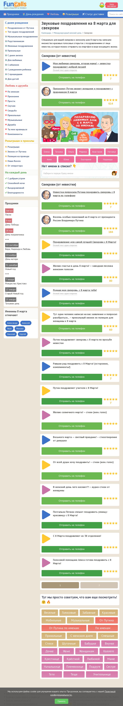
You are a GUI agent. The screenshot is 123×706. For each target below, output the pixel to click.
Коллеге (108, 643)
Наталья (112, 150)
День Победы (12, 224)
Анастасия (97, 150)
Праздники (13, 14)
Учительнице (102, 667)
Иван (9, 328)
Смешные (107, 628)
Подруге (94, 659)
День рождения (35, 14)
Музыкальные (15, 120)
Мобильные (53, 613)
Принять (61, 701)
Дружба (12, 124)
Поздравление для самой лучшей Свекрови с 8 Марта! (84, 239)
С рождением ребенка (19, 69)
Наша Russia (14, 161)
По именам (13, 91)
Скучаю (11, 105)
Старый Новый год (14, 293)
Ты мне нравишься (17, 129)
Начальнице (52, 659)
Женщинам (86, 643)
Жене (66, 643)
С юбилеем (13, 64)
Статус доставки (94, 14)
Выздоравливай (16, 187)
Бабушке (90, 636)
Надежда (107, 158)
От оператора (15, 165)
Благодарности (16, 192)
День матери (11, 259)
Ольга (71, 150)
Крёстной (73, 651)
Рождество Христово (16, 283)
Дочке (49, 643)
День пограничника (14, 234)
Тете (52, 667)
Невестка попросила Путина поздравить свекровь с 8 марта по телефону (84, 192)
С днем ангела (15, 55)
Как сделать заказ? (15, 685)
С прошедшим (15, 74)
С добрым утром (16, 178)
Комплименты (15, 134)
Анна (49, 158)
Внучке (109, 636)
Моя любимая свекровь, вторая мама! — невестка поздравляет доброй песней (81, 65)
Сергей (23, 334)
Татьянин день (12, 303)
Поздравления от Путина (21, 27)
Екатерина (86, 158)
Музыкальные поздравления (23, 36)
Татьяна (59, 150)
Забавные (88, 605)
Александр (12, 323)
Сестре (111, 659)
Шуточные (69, 636)
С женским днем (81, 628)
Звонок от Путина (17, 151)
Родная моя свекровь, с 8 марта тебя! (75, 287)
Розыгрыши (72, 14)
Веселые (49, 605)
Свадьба (12, 110)
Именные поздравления (20, 45)
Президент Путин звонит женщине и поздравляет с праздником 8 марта (83, 89)
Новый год (10, 269)
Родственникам (16, 41)
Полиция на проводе (18, 156)
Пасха (8, 214)
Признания (13, 96)
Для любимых (15, 60)
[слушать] (46, 66)
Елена (47, 150)
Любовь (54, 14)
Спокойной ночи (16, 183)
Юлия (66, 158)
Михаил (19, 328)
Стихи (49, 636)
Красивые (108, 605)
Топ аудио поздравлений (21, 31)
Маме (111, 651)
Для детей (13, 78)
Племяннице (74, 659)
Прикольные (14, 50)
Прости (11, 101)
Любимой (93, 651)
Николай (11, 334)
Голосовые (69, 605)
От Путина (107, 613)
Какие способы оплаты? (41, 685)
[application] (46, 66)
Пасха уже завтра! (111, 5)
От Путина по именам (64, 620)
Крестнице (52, 651)
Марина (83, 150)
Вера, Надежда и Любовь (17, 249)
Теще (74, 667)
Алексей (26, 323)
